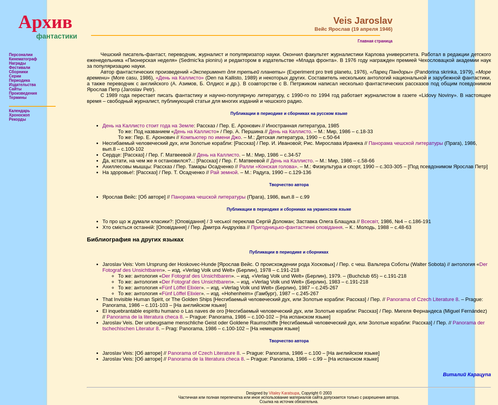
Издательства (22, 85)
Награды (17, 63)
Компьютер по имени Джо (211, 137)
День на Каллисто (195, 131)
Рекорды (17, 119)
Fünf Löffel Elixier (181, 288)
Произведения (23, 93)
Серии (15, 76)
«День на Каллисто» (180, 78)
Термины (17, 97)
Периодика (19, 80)
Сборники (18, 72)
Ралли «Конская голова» (268, 166)
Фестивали (19, 67)
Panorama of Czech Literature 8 (422, 299)
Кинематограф (23, 59)
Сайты (15, 89)
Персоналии (21, 55)
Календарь (19, 111)
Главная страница (375, 41)
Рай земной (224, 172)
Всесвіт (369, 221)
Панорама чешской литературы (405, 143)
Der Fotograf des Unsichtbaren (196, 276)
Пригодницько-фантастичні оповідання (296, 227)
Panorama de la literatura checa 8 (144, 317)
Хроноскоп (19, 115)
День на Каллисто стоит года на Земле (148, 126)
